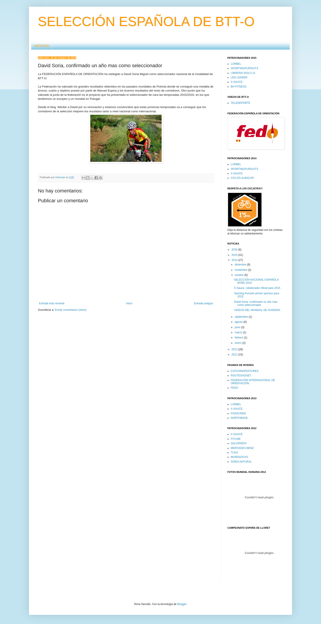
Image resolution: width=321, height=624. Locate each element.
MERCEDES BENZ (242, 448)
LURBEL (236, 63)
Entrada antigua (203, 303)
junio (238, 327)
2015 (235, 255)
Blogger (181, 604)
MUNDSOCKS (239, 457)
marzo (239, 332)
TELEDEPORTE (240, 102)
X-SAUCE (237, 81)
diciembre (241, 264)
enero (238, 342)
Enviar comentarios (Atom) (70, 309)
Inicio (129, 303)
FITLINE (236, 438)
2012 (235, 354)
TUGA (234, 452)
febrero (239, 337)
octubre (239, 275)
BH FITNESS (239, 86)
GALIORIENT (239, 443)
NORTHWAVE (239, 417)
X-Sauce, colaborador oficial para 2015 (257, 288)
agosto (239, 321)
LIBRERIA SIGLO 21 (243, 73)
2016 (235, 249)
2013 (235, 349)
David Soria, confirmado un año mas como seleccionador (255, 303)
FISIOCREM (238, 413)
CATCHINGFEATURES (245, 371)
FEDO (234, 387)
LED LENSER (239, 77)
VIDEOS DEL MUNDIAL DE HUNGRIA (257, 310)
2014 (235, 260)
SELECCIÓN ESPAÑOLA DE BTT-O (146, 21)
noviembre (241, 269)
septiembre (242, 316)
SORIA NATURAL (241, 461)
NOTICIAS (41, 46)
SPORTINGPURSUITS (244, 68)
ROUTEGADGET (241, 375)
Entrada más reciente (51, 303)
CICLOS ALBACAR (242, 177)
